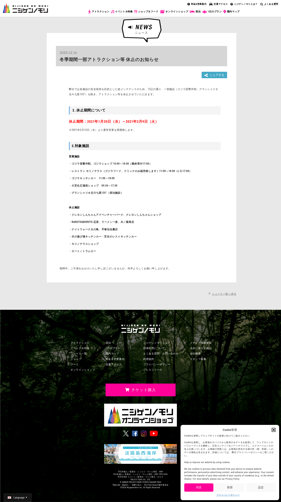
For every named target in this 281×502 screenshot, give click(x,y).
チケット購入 (261, 14)
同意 (199, 487)
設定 (261, 487)
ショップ (76, 359)
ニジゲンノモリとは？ (244, 4)
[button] (273, 430)
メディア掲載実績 (201, 342)
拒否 (230, 487)
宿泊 (195, 11)
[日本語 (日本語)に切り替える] (17, 498)
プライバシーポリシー (228, 495)
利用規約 (148, 359)
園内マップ (231, 12)
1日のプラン (212, 11)
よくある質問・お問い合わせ (161, 353)
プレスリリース (152, 369)
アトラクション (98, 12)
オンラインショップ (174, 11)
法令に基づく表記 (201, 348)
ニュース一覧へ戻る (224, 293)
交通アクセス (218, 4)
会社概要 (195, 353)
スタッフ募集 (198, 359)
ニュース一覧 (79, 353)
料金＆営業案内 (115, 359)
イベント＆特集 (122, 11)
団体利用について (154, 348)
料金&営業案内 (197, 4)
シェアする (214, 75)
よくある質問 (269, 4)
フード (75, 364)
